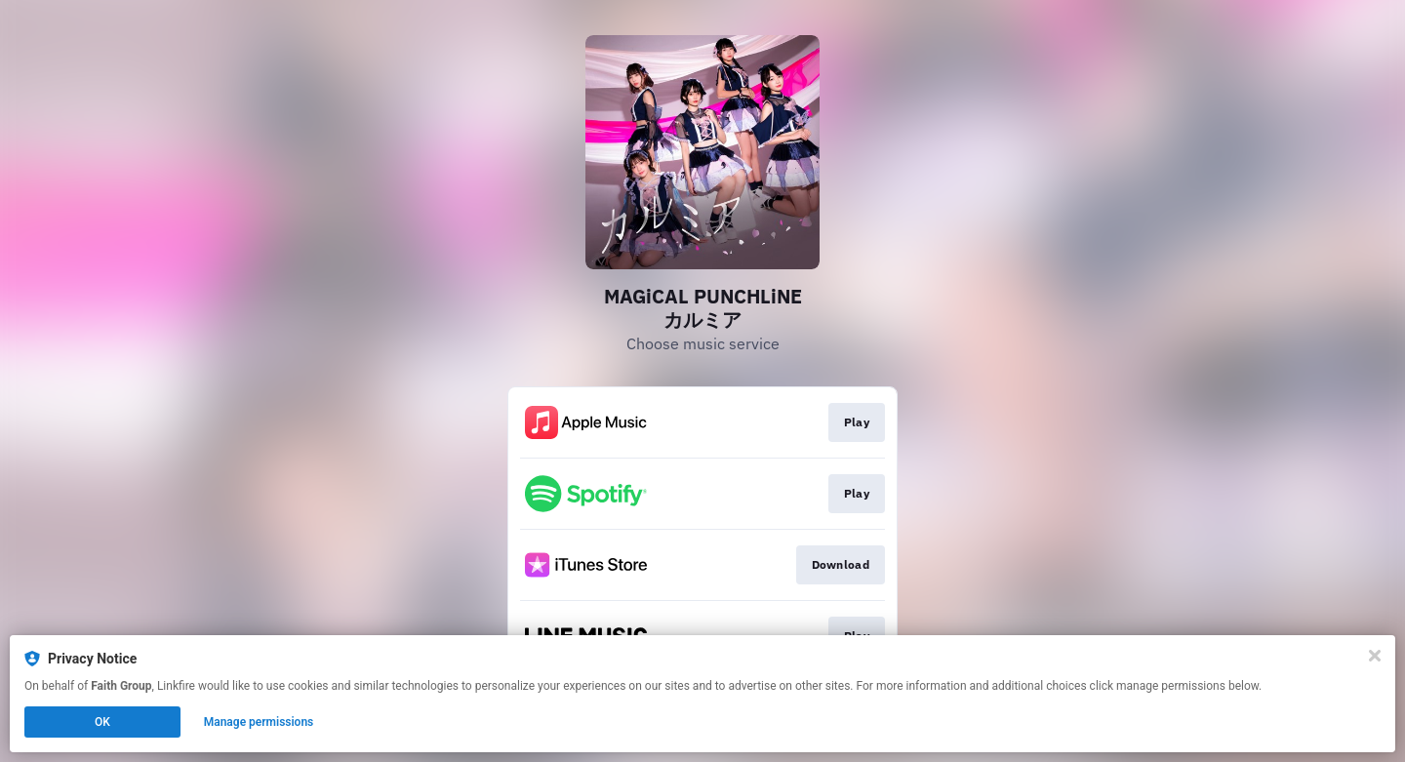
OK (102, 722)
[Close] (1374, 655)
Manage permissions (259, 722)
